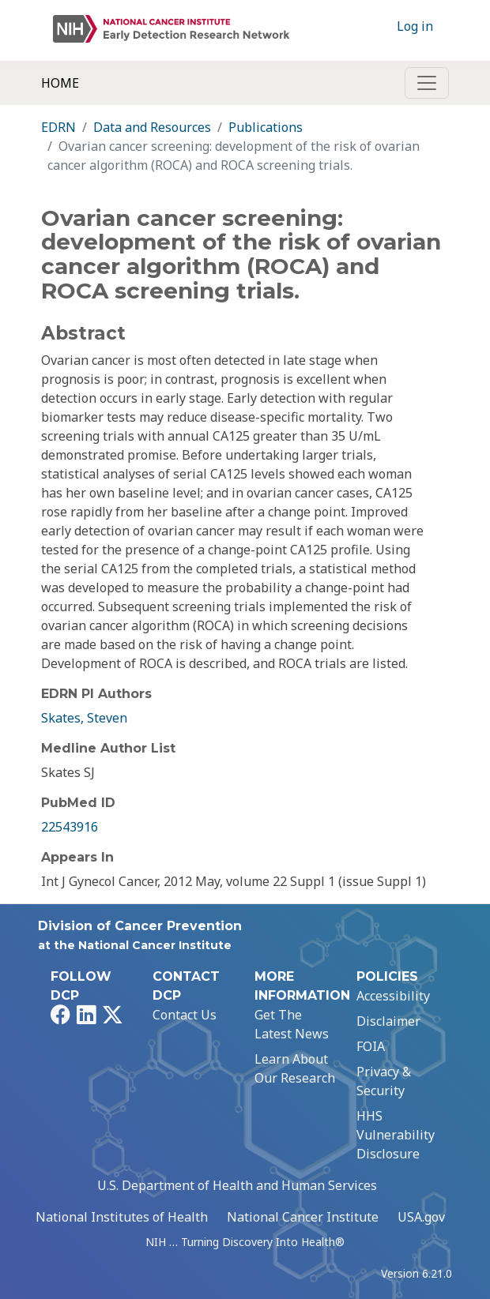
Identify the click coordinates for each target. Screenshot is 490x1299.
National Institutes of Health (122, 1217)
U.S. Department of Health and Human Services (237, 1185)
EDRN (58, 127)
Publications (265, 127)
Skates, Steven (84, 717)
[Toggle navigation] (427, 83)
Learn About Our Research (294, 1068)
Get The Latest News (291, 1024)
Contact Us (185, 1014)
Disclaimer (388, 1021)
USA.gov (421, 1217)
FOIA (370, 1046)
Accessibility (393, 995)
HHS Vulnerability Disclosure (395, 1134)
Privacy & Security (383, 1081)
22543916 (69, 826)
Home (60, 83)
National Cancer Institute (303, 1217)
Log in (415, 26)
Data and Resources (152, 127)
